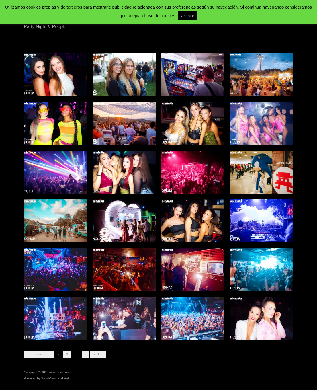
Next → (98, 354)
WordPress (49, 378)
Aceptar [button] (187, 16)
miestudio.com (59, 372)
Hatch (68, 378)
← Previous (35, 354)
